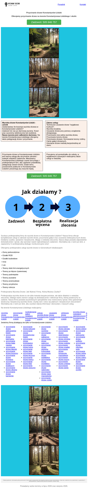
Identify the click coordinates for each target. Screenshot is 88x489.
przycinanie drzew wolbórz (80, 339)
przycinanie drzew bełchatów (10, 337)
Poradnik (61, 4)
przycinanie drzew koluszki (29, 328)
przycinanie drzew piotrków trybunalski (46, 348)
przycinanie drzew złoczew (80, 362)
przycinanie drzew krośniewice (28, 341)
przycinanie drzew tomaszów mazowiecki (63, 352)
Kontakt (83, 4)
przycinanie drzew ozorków (46, 329)
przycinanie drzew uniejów (64, 363)
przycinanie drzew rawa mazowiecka (46, 374)
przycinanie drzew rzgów (46, 379)
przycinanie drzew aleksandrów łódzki (11, 330)
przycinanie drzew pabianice (46, 335)
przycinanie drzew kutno (28, 346)
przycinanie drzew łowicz (28, 359)
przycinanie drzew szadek (64, 346)
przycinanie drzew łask (27, 350)
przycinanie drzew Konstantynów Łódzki (19, 316)
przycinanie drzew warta (63, 367)
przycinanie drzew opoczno (29, 367)
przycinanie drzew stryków (64, 338)
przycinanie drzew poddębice (46, 355)
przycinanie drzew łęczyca (29, 354)
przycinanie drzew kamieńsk (10, 374)
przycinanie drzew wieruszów (80, 333)
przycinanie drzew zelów (81, 352)
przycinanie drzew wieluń (81, 328)
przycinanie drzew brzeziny (12, 352)
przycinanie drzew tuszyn (64, 359)
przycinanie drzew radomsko (46, 368)
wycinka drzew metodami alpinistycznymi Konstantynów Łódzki (79, 316)
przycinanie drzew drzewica (10, 357)
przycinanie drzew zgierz (81, 356)
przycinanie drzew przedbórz (46, 362)
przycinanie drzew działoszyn (10, 364)
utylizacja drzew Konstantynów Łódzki (67, 316)
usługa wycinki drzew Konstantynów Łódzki (43, 316)
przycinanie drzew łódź (27, 363)
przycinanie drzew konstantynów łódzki (28, 334)
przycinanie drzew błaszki (11, 348)
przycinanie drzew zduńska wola (80, 346)
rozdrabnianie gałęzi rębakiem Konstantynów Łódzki (31, 316)
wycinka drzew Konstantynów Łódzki (7, 316)
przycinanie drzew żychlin (80, 368)
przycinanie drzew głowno (11, 369)
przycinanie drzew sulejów (64, 342)
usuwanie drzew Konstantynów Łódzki (55, 316)
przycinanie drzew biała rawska (10, 343)
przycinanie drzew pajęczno (46, 341)
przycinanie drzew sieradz (64, 328)
